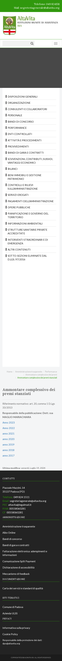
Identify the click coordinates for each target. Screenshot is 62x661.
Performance (17, 127)
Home (9, 371)
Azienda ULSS (10, 613)
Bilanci (13, 168)
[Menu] (55, 43)
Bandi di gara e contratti (26, 152)
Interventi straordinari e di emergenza (28, 241)
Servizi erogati (18, 194)
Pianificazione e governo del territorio (28, 215)
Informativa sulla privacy (16, 627)
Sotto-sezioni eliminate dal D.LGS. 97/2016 (27, 257)
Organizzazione (19, 102)
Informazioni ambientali (25, 223)
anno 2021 (8, 433)
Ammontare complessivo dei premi (41, 374)
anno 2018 (8, 450)
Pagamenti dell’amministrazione (31, 201)
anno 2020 (8, 438)
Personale (15, 115)
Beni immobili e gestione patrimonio (24, 177)
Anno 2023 (8, 422)
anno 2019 (8, 444)
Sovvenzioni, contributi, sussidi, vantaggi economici (30, 160)
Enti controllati (20, 133)
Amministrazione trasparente (28, 371)
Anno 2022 (8, 427)
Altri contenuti (19, 249)
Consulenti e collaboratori (27, 109)
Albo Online (8, 532)
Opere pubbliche (19, 207)
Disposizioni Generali (23, 96)
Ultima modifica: (11, 468)
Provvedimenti (18, 146)
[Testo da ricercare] (15, 43)
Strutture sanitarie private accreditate (27, 231)
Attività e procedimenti (24, 140)
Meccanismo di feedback (16, 573)
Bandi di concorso (21, 121)
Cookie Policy (10, 634)
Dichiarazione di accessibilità (18, 567)
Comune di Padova (12, 606)
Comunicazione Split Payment (19, 561)
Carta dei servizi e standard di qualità (22, 588)
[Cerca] (32, 43)
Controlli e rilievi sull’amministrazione (23, 186)
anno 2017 (8, 455)
